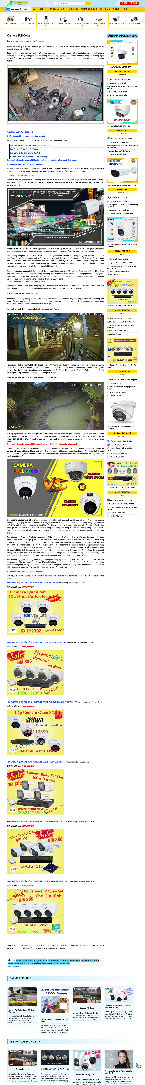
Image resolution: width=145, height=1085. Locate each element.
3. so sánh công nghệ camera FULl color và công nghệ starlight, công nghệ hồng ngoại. (42, 160)
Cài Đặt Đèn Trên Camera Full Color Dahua (54, 1020)
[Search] (69, 3)
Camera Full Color (18, 35)
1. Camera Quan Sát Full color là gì (21, 132)
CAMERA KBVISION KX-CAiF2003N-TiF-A (122, 185)
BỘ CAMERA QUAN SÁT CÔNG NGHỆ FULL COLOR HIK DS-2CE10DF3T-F (37, 762)
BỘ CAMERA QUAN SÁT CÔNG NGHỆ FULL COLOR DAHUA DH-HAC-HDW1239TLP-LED (43, 702)
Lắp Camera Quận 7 (54, 960)
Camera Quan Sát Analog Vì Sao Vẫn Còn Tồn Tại (31, 960)
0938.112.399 (129, 3)
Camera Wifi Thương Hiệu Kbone (87, 1075)
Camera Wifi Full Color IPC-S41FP (119, 67)
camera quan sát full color (68, 576)
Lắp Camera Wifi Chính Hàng (71, 960)
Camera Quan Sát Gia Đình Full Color (120, 306)
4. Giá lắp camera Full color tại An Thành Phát (25, 164)
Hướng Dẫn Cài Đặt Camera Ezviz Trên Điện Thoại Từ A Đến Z (50, 963)
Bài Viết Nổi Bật (20, 978)
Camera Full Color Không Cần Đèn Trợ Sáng (21, 1011)
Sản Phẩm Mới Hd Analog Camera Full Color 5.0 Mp (118, 1007)
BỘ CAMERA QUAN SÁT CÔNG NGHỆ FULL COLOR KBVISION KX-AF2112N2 (38, 881)
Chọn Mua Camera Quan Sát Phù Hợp (55, 1069)
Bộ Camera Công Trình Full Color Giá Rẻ (121, 488)
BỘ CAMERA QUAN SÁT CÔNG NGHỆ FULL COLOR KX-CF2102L (33, 583)
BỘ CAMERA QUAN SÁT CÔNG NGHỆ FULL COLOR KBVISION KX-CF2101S (38, 822)
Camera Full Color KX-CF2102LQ (119, 126)
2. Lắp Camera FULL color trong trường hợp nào (26, 136)
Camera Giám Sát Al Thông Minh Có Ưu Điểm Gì (118, 1072)
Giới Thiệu (42, 9)
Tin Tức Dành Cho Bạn (25, 1041)
